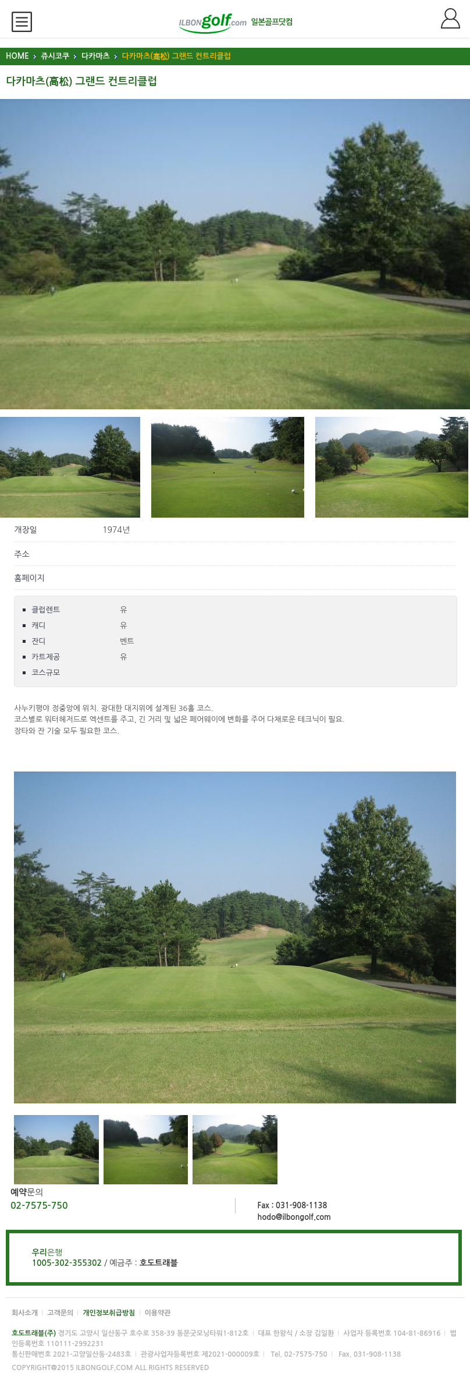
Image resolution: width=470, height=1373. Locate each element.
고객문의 (60, 1313)
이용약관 (158, 1313)
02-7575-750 (39, 1205)
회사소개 (25, 1313)
